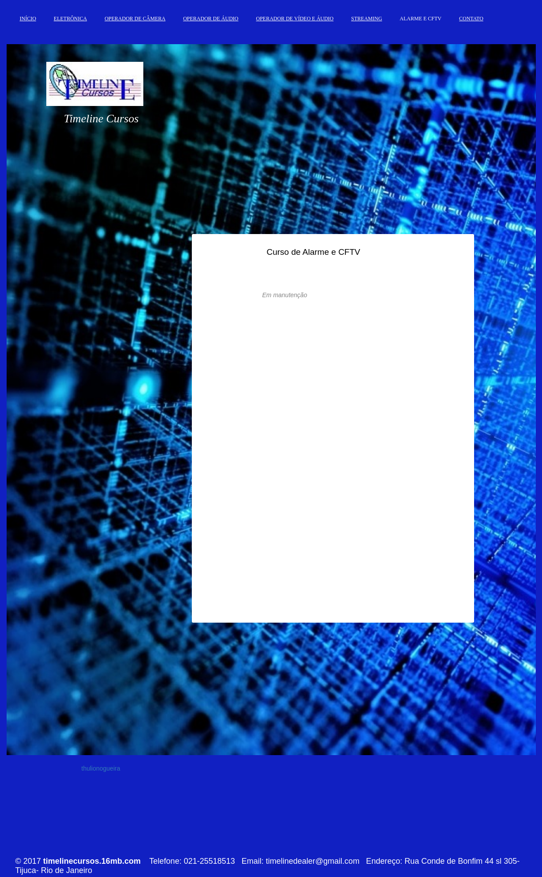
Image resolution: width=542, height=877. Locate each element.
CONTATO (471, 18)
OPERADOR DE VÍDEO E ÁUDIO (295, 18)
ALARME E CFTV (420, 18)
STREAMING (366, 18)
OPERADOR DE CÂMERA (135, 18)
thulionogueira (101, 768)
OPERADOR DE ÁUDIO (210, 18)
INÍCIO (28, 18)
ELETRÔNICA (70, 18)
